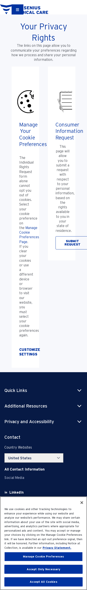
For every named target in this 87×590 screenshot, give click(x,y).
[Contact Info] (24, 469)
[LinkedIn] (16, 492)
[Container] (17, 9)
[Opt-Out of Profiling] (25, 352)
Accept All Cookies (43, 581)
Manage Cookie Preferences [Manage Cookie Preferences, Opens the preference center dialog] (43, 556)
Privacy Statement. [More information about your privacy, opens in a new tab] (57, 547)
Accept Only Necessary (44, 569)
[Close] (82, 502)
